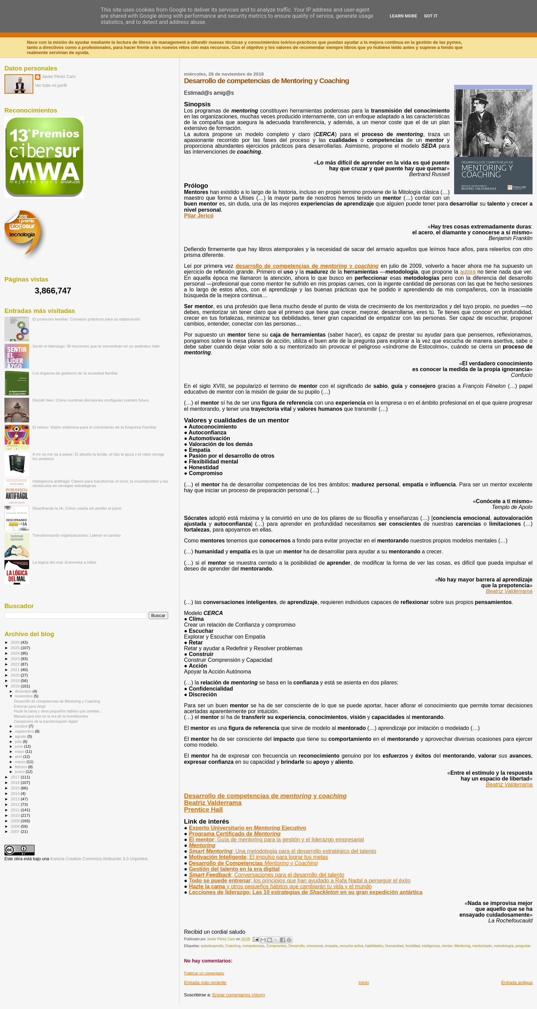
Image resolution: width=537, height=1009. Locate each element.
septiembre (25, 731)
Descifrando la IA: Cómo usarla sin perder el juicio (77, 508)
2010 (16, 815)
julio (19, 741)
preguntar (522, 946)
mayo (20, 751)
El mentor (276, 839)
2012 (16, 804)
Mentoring (462, 946)
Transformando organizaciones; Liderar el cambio (77, 535)
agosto (21, 736)
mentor (446, 946)
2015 (16, 788)
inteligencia (431, 946)
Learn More (403, 15)
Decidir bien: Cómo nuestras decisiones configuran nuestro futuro (91, 400)
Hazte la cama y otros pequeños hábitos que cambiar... (58, 711)
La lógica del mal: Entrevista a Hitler (65, 562)
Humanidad (394, 946)
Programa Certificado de (234, 834)
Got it (431, 15)
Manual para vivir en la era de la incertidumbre (51, 716)
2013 (16, 799)
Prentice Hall (203, 809)
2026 (16, 642)
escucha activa (351, 946)
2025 (16, 647)
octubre (22, 726)
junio (19, 746)
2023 (16, 658)
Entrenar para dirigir (30, 706)
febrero (21, 767)
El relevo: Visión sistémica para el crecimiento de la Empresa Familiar (95, 427)
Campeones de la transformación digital (45, 721)
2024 (16, 653)
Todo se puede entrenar (299, 880)
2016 (16, 782)
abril (19, 757)
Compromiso (276, 946)
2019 (16, 680)
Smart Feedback (266, 875)
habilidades (374, 946)
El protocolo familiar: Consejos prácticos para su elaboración (86, 319)
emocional (315, 946)
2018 (16, 686)
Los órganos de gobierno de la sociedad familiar (75, 373)
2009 (16, 820)
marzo (21, 762)
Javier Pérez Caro (59, 76)
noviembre (24, 696)
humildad (412, 946)
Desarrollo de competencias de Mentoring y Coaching (57, 701)
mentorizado (482, 946)
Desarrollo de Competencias (253, 863)
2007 (16, 831)
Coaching (232, 946)
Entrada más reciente (205, 982)
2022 (16, 664)
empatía (331, 946)
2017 (16, 777)
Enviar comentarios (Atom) (238, 994)
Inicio (364, 982)
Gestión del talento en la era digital (234, 869)
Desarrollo (296, 946)
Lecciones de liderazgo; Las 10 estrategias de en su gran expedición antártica (305, 892)
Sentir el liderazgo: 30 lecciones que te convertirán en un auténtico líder (96, 346)
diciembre (24, 691)
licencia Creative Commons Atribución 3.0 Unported (98, 858)
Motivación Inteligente (258, 857)
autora (467, 272)
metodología (503, 946)
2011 (16, 810)
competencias (253, 946)
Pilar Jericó (198, 216)
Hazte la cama (280, 886)
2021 (16, 669)
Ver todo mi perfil (51, 85)
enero (20, 772)
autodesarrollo (212, 946)
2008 (16, 826)
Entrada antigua (517, 982)
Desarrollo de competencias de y (265, 795)
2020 (16, 675)
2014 (16, 793)
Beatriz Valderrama (509, 591)
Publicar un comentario (204, 973)
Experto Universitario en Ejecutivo (247, 828)
